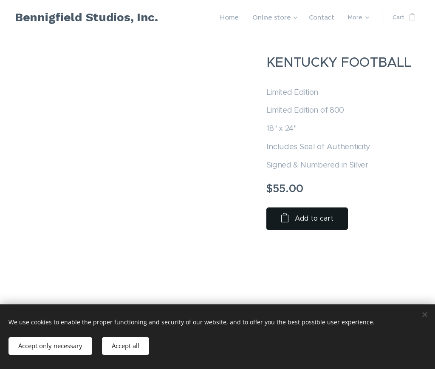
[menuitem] (240, 17)
